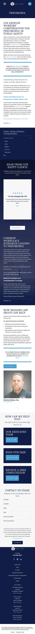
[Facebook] (14, 559)
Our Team (17, 570)
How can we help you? (9, 521)
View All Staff (10, 366)
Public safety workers (20, 106)
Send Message (17, 542)
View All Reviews (17, 228)
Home (17, 567)
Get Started (12, 478)
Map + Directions (17, 593)
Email (5, 512)
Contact (17, 581)
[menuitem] (17, 138)
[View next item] (19, 222)
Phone (5, 508)
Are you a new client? (9, 517)
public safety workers (15, 44)
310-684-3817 (17, 555)
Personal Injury (17, 578)
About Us (11, 440)
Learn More (12, 457)
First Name (6, 499)
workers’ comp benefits (11, 57)
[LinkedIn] (21, 559)
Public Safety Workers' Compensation (17, 575)
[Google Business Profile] (17, 559)
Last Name (6, 504)
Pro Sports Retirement (17, 573)
